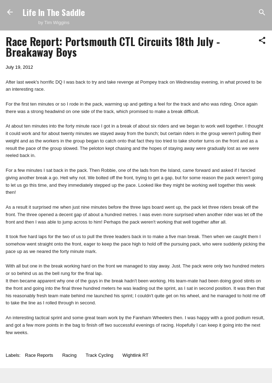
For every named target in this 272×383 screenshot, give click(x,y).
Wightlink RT (135, 355)
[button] (262, 41)
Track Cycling (99, 355)
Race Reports (39, 355)
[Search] (262, 13)
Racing (69, 355)
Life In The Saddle (54, 12)
